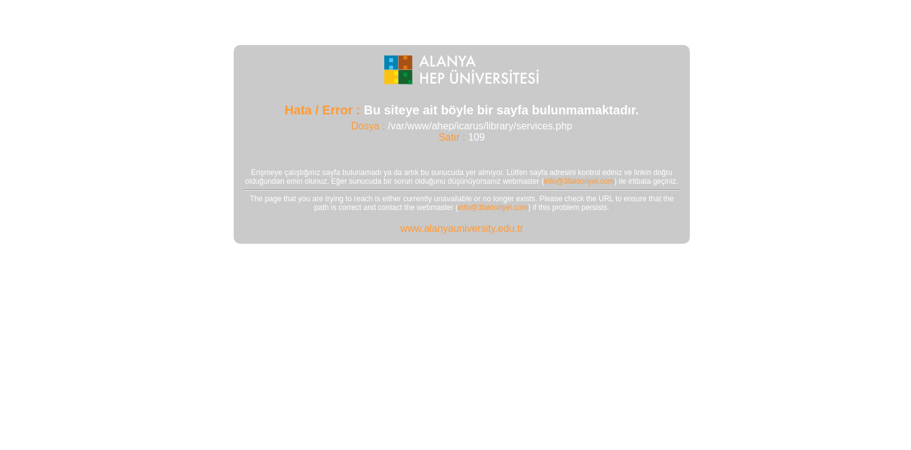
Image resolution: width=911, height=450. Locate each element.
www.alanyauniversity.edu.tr (461, 228)
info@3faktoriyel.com (579, 181)
